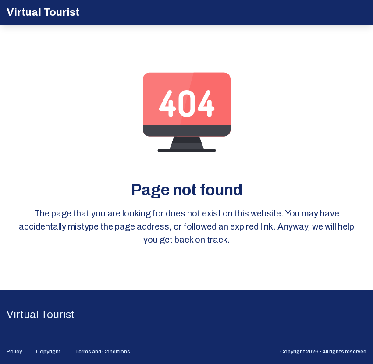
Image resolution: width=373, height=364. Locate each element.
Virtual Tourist (43, 12)
